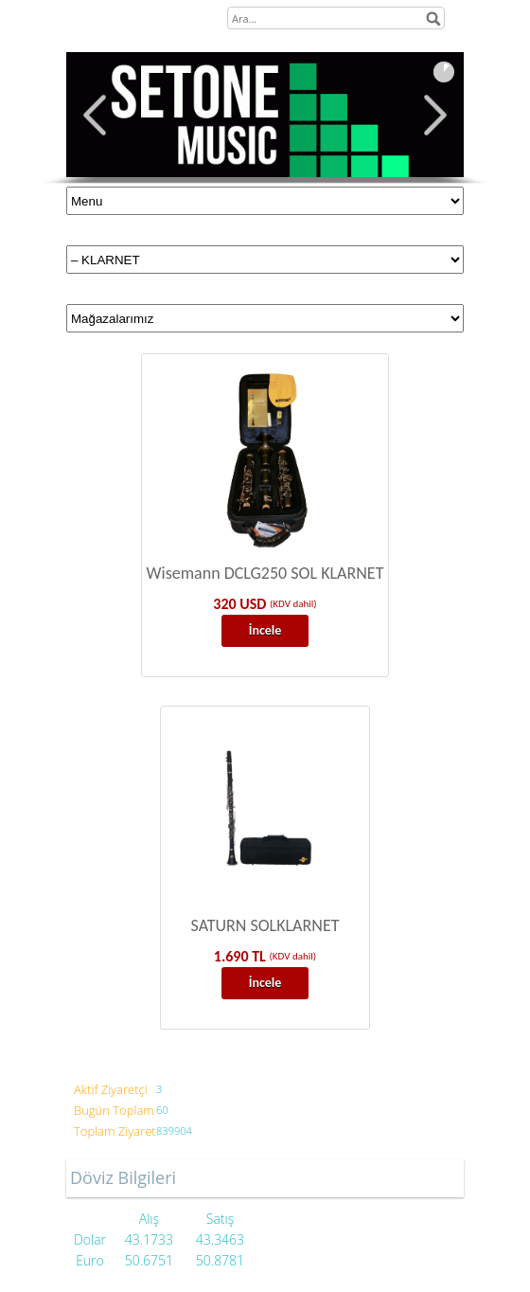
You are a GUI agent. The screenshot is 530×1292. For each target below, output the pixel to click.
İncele (265, 630)
